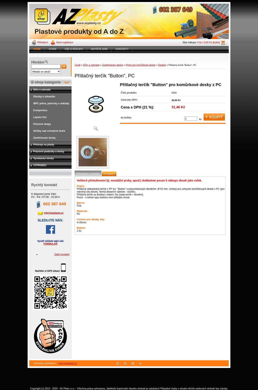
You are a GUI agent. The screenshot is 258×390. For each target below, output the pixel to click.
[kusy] (190, 118)
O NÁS (52, 49)
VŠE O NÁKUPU (73, 49)
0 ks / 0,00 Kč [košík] (208, 42)
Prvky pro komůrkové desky (140, 65)
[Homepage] (37, 49)
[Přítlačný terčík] (96, 108)
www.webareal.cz (67, 363)
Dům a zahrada (91, 65)
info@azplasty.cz (53, 213)
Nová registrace (64, 42)
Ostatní (162, 65)
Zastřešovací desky (112, 65)
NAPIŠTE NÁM (99, 49)
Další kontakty (62, 254)
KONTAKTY (122, 49)
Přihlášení (42, 42)
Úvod (77, 65)
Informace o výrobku (88, 173)
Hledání (37, 62)
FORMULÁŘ (50, 243)
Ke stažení (109, 174)
